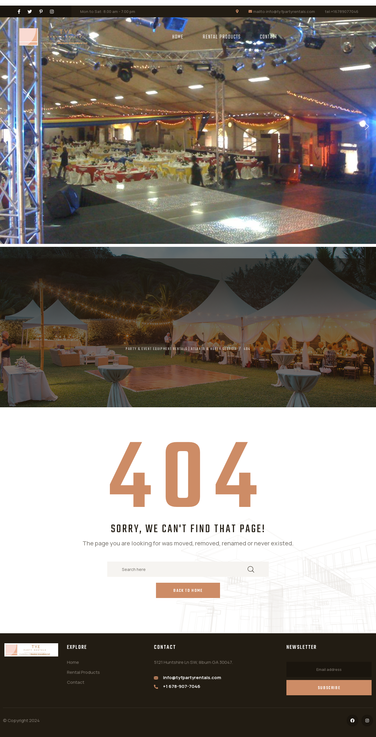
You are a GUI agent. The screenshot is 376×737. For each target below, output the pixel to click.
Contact (268, 37)
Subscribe (329, 688)
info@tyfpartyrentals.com (192, 677)
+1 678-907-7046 (181, 686)
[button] (9, 126)
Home (178, 37)
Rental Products (222, 37)
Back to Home (187, 590)
